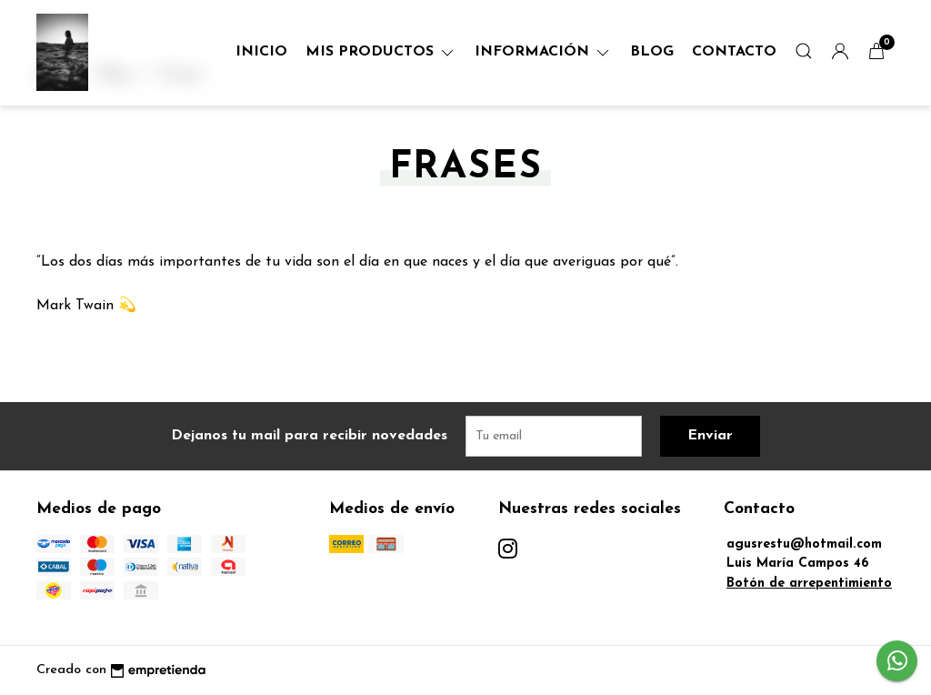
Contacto (734, 52)
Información (543, 52)
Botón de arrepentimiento (809, 583)
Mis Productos (380, 52)
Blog (652, 52)
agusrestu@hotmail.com (804, 544)
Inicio (261, 52)
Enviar (710, 435)
